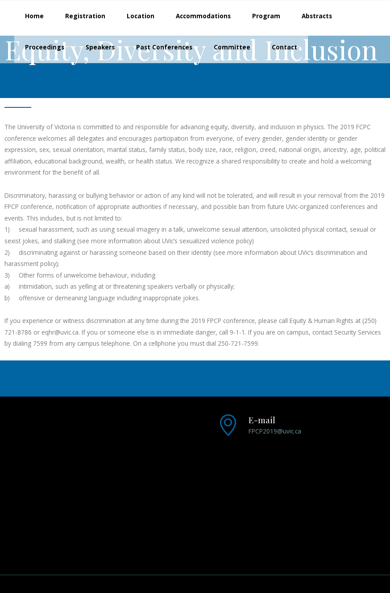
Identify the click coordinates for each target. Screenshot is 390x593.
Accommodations (203, 16)
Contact (284, 47)
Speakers (100, 47)
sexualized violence (207, 241)
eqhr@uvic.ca (60, 332)
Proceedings (44, 47)
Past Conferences (164, 47)
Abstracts (317, 16)
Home (34, 16)
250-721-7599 (238, 343)
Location (140, 16)
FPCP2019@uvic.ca (275, 431)
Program (266, 16)
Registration (85, 16)
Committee (232, 47)
